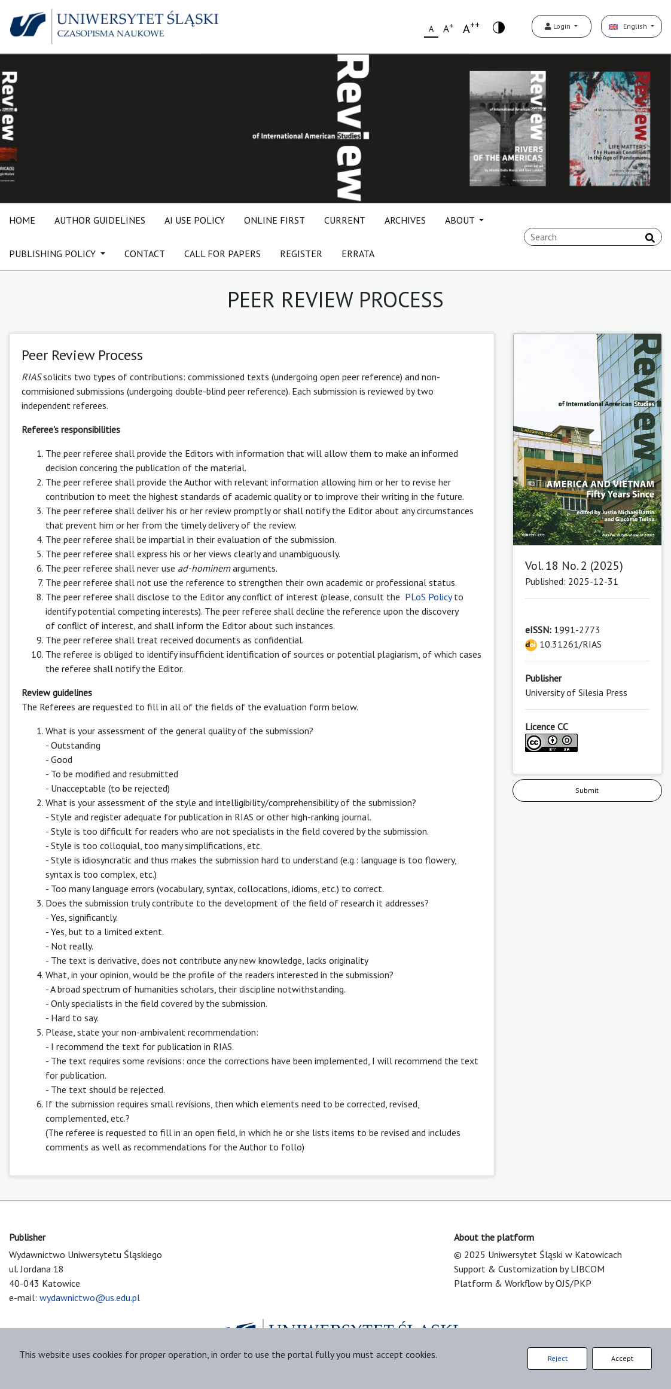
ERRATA (357, 254)
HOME (22, 220)
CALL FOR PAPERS (222, 254)
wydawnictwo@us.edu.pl (89, 1297)
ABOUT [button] (461, 220)
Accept (622, 1358)
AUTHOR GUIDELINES (99, 220)
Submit (587, 790)
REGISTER (301, 254)
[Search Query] (592, 236)
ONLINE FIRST (274, 220)
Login (558, 26)
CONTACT (144, 254)
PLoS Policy (428, 597)
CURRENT (344, 220)
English (629, 26)
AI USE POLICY (194, 220)
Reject (558, 1358)
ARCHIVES (405, 220)
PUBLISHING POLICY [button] (53, 254)
